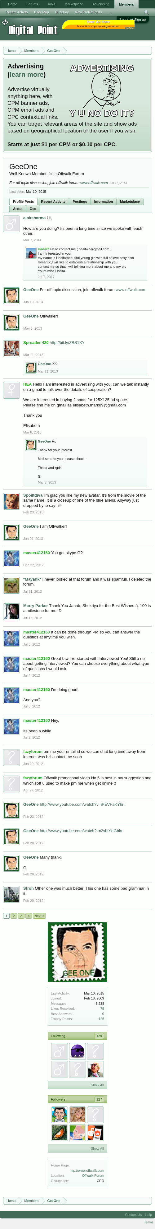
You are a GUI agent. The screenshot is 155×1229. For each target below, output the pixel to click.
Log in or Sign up (133, 19)
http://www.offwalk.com (86, 1170)
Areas (18, 209)
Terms (148, 1222)
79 (102, 1008)
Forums (32, 4)
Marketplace (130, 201)
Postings (80, 201)
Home (12, 4)
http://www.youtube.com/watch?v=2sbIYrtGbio (81, 830)
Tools (51, 4)
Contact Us (133, 1215)
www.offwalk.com (93, 183)
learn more (26, 74)
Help (148, 1215)
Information (103, 201)
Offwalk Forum (93, 1175)
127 (99, 1099)
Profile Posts (23, 201)
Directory (62, 12)
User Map (41, 12)
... (109, 12)
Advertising (100, 4)
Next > (39, 916)
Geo (33, 209)
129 (99, 1036)
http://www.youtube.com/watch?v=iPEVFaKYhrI (82, 804)
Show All (97, 1085)
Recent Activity (53, 201)
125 (101, 1019)
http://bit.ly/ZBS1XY (67, 342)
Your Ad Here (130, 28)
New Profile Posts (88, 12)
